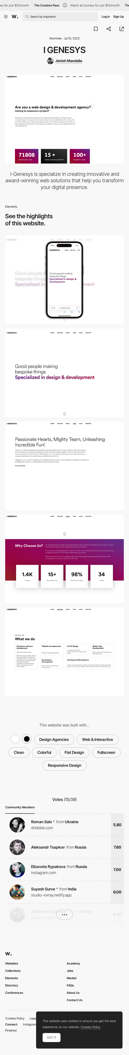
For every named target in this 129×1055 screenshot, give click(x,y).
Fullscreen (106, 752)
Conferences (14, 992)
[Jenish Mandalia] (64, 60)
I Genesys (64, 50)
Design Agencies (54, 739)
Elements (11, 978)
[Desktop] (64, 373)
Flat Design (74, 752)
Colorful (44, 752)
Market (71, 978)
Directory (11, 985)
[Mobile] (64, 279)
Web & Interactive (97, 739)
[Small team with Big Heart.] (64, 466)
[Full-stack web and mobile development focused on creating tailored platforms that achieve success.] (64, 652)
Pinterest (11, 1030)
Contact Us (74, 1000)
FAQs (70, 985)
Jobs (70, 970)
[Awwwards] (15, 16)
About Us (73, 992)
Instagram (29, 1024)
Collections (13, 970)
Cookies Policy (14, 1018)
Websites (11, 963)
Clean (19, 752)
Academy (73, 963)
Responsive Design (64, 765)
